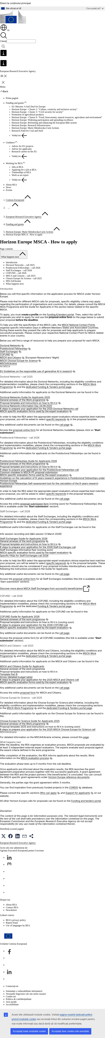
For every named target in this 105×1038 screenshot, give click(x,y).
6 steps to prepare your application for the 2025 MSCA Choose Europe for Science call (47, 729)
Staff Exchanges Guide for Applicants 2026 (23, 538)
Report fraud (12, 922)
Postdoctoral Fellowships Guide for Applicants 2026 (28, 461)
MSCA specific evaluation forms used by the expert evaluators (34, 411)
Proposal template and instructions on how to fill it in (28, 403)
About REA (11, 184)
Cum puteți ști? (95, 8)
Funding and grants (15, 103)
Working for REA (14, 163)
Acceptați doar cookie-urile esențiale (70, 1031)
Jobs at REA (17, 167)
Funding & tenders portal (60, 314)
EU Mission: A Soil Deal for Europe (28, 106)
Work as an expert (20, 175)
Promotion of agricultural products (28, 114)
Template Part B (8, 674)
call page (64, 424)
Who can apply (48, 792)
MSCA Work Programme (20, 708)
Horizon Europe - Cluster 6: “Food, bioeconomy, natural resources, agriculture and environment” (57, 117)
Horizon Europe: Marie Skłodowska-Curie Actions (35, 128)
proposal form (28, 692)
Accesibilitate (12, 1004)
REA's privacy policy (16, 920)
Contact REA (12, 907)
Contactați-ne (12, 986)
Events (9, 190)
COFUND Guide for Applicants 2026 (20, 616)
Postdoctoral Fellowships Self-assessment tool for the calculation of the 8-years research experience (49, 485)
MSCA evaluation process (35, 758)
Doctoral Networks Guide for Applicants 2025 (25, 397)
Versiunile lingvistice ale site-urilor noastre (26, 994)
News (8, 187)
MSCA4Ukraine (13, 281)
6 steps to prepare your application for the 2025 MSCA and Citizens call (39, 679)
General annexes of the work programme (22, 541)
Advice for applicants (22, 149)
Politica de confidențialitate (18, 999)
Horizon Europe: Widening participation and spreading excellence (42, 120)
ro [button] (4, 30)
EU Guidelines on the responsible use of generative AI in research (36, 371)
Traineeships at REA (21, 172)
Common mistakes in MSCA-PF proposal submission (29, 472)
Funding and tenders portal (86, 800)
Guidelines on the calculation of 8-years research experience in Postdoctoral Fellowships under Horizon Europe (52, 479)
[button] (3, 836)
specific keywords (56, 419)
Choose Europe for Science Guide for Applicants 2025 (30, 721)
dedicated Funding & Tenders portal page (48, 387)
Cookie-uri (11, 996)
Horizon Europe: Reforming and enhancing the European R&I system (44, 122)
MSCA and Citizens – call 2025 (20, 276)
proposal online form (24, 430)
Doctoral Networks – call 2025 (20, 265)
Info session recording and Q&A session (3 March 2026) (31, 533)
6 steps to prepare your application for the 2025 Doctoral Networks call (39, 408)
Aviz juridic (11, 1002)
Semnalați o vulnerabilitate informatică (24, 991)
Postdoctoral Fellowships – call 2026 (23, 268)
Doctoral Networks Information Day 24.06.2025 (26, 405)
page (86, 737)
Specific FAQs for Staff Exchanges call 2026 (24, 555)
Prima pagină (12, 98)
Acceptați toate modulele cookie (29, 1031)
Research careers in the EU (24, 151)
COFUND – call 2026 (16, 273)
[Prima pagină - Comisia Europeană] (13, 17)
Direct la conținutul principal (15, 3)
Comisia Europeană (15, 200)
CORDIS (73, 787)
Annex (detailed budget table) (16, 677)
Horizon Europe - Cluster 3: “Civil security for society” (37, 112)
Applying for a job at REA (24, 169)
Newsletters (11, 910)
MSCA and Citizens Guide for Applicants (22, 666)
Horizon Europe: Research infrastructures (31, 125)
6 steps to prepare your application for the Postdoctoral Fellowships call (39, 469)
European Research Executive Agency (24, 216)
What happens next (15, 284)
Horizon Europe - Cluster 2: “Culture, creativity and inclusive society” (44, 109)
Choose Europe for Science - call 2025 (24, 278)
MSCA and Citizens (10, 357)
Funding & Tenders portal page (54, 606)
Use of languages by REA (18, 925)
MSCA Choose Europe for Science (19, 360)
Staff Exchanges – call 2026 (19, 270)
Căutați (3, 41)
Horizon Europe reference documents (68, 777)
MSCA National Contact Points (78, 324)
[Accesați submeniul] (27, 102)
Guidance (10, 142)
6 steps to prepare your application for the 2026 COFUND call (34, 625)
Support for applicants (78, 792)
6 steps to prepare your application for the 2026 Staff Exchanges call (38, 547)
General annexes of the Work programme (22, 399)
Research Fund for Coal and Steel (27, 130)
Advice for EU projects (22, 146)
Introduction (11, 262)
